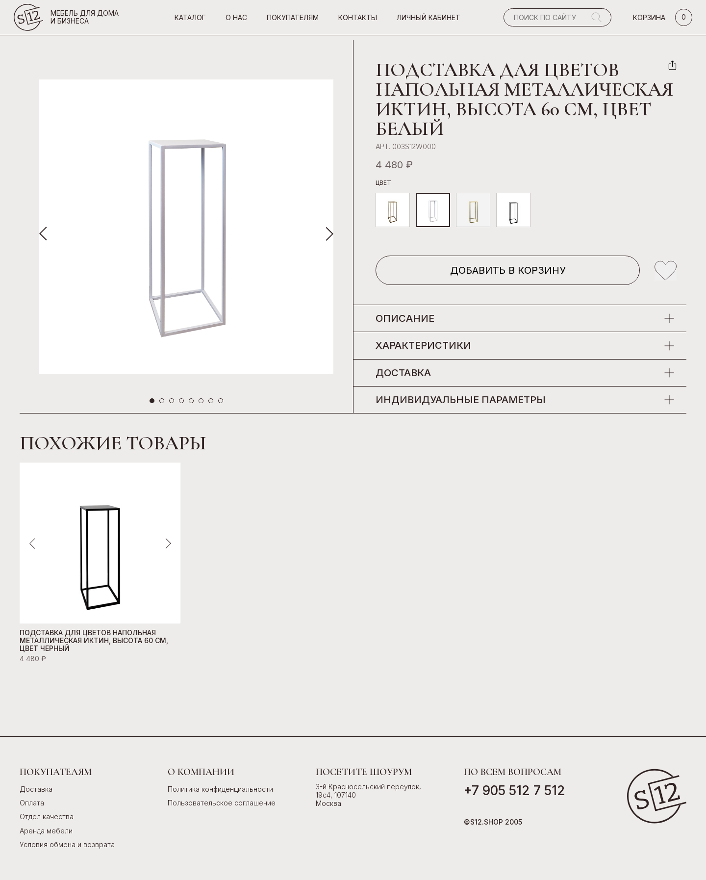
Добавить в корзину (508, 270)
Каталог (190, 20)
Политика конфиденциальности (220, 789)
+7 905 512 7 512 (514, 790)
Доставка (36, 789)
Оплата (32, 803)
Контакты (357, 20)
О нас (236, 20)
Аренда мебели (46, 831)
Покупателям (293, 20)
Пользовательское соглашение (222, 803)
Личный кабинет (428, 20)
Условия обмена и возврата (67, 844)
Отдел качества (47, 816)
